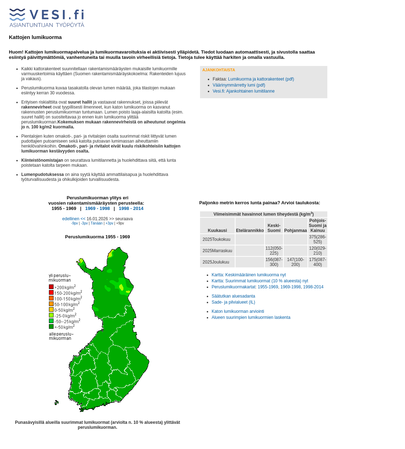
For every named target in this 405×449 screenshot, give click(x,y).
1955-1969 (268, 286)
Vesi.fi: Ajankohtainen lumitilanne (244, 91)
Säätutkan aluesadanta (233, 296)
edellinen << (73, 218)
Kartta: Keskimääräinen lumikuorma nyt (249, 274)
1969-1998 (291, 286)
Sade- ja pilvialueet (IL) (233, 302)
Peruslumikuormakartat (233, 286)
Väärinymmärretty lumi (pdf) (239, 85)
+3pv (109, 223)
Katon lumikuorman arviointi (238, 311)
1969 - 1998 (97, 208)
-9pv (74, 223)
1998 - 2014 (131, 208)
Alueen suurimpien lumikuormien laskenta (251, 317)
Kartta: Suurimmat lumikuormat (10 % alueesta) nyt (260, 280)
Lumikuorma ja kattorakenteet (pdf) (261, 79)
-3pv (84, 223)
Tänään (96, 223)
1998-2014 (313, 286)
